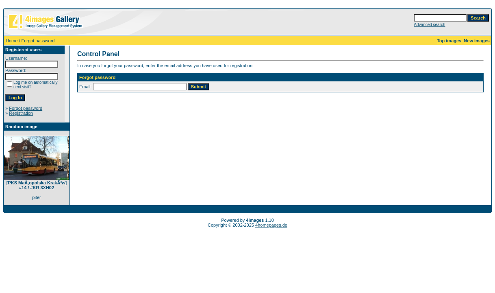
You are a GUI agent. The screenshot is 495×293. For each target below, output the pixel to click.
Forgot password (25, 108)
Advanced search (429, 24)
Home (11, 40)
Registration (21, 113)
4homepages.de (271, 225)
